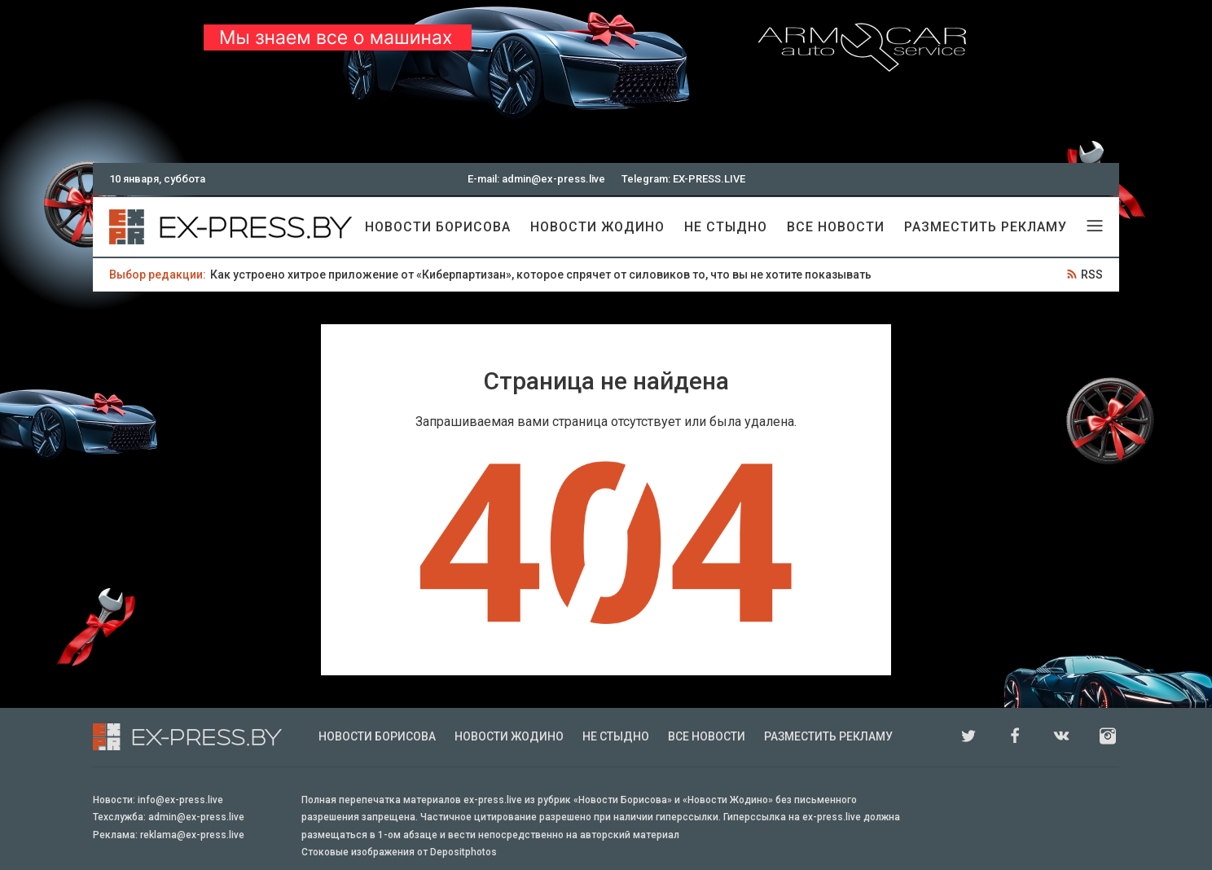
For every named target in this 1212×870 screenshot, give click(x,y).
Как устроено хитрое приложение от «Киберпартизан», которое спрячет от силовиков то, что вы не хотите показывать (541, 274)
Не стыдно (725, 227)
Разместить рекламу (985, 227)
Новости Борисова (438, 227)
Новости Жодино (597, 227)
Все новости (836, 227)
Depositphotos (463, 852)
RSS (1092, 274)
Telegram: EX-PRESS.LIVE (683, 179)
